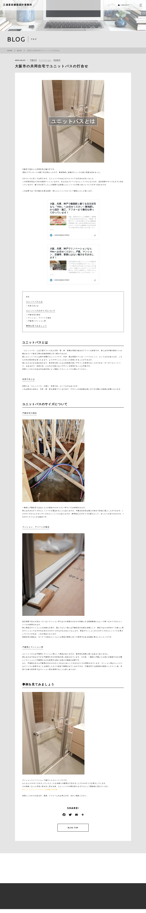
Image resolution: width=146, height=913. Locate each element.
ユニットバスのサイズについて (40, 311)
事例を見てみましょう (36, 326)
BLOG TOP (73, 828)
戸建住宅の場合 (34, 315)
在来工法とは (33, 306)
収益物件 (57, 61)
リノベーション (45, 61)
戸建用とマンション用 (37, 321)
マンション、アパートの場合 (39, 318)
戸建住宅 (33, 61)
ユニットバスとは (34, 302)
